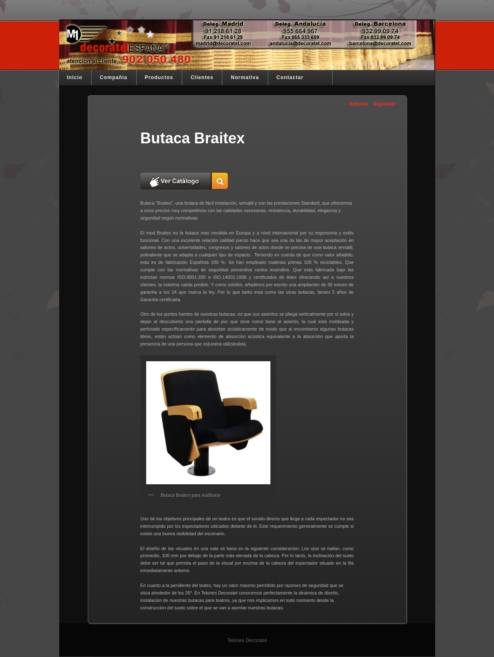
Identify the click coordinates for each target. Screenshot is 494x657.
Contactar (290, 77)
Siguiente (387, 104)
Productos (159, 77)
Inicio (75, 77)
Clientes (201, 77)
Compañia (113, 77)
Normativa (245, 77)
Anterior (356, 104)
